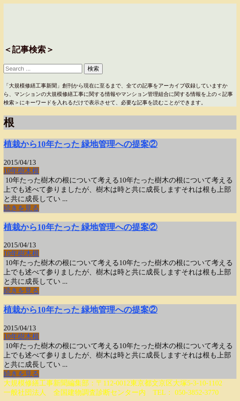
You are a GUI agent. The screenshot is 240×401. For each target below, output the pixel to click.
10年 (11, 171)
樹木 (25, 171)
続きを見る (21, 208)
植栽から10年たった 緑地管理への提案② (80, 144)
